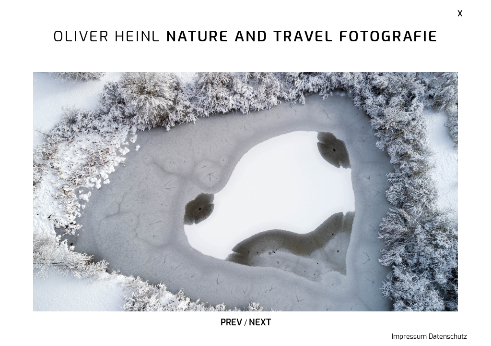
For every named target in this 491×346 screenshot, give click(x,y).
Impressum (409, 337)
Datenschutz (448, 337)
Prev (231, 323)
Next (260, 323)
